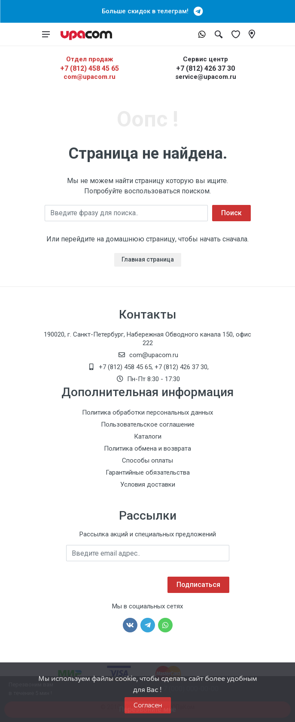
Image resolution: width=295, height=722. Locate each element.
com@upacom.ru (90, 77)
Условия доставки (147, 484)
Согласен (148, 705)
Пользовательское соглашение (148, 424)
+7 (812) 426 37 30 (205, 68)
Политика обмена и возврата (147, 448)
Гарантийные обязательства (148, 472)
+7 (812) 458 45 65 (89, 68)
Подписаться (198, 585)
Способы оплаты (147, 460)
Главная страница (148, 259)
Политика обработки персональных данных (147, 412)
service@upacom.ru (205, 77)
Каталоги (147, 436)
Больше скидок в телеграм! (148, 11)
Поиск (231, 213)
